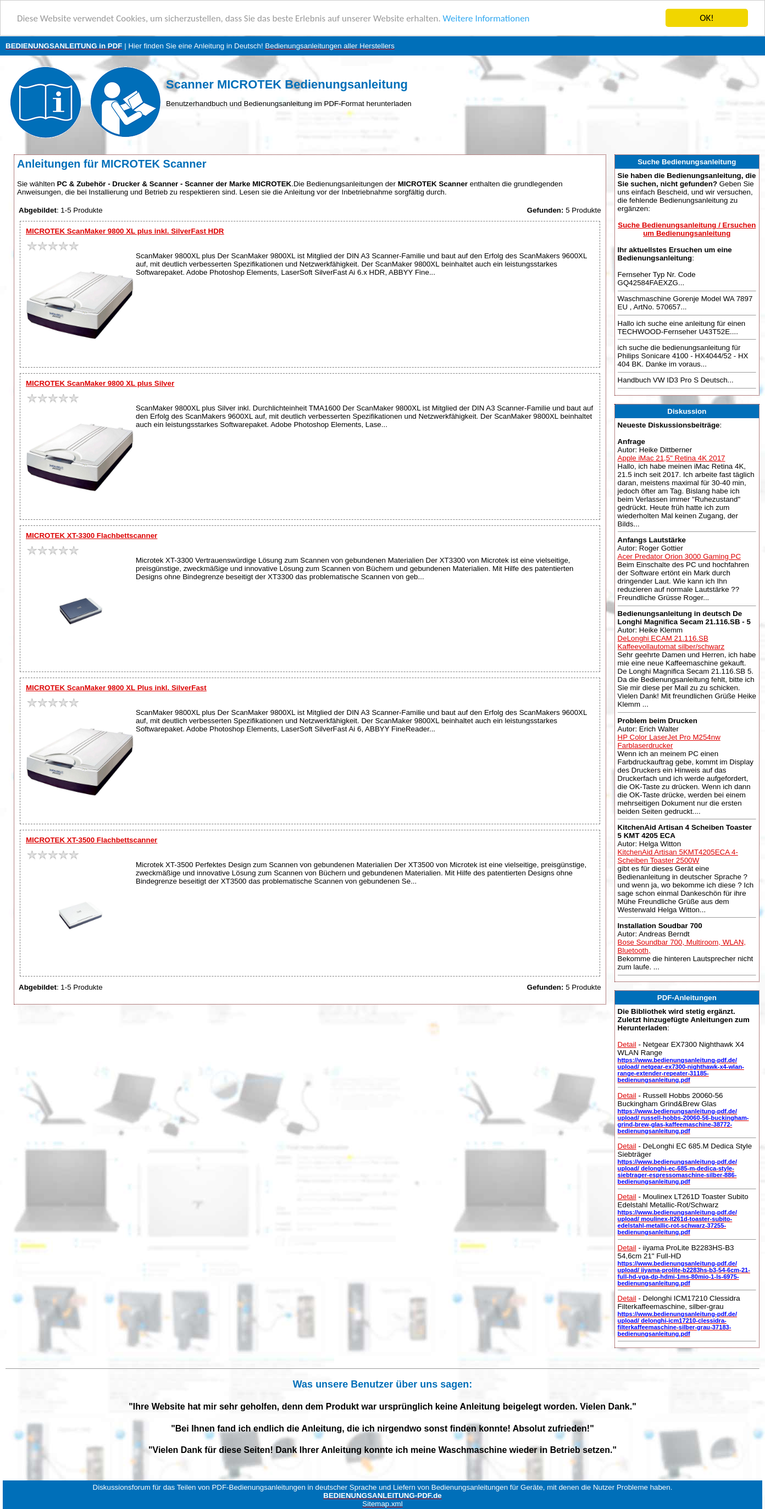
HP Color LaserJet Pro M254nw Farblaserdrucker (669, 741)
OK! (707, 18)
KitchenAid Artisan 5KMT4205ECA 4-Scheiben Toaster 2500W (678, 856)
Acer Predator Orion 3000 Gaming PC (679, 556)
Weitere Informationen (486, 18)
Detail (627, 1044)
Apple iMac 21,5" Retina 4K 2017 (671, 457)
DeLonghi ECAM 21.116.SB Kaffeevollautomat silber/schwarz (671, 642)
